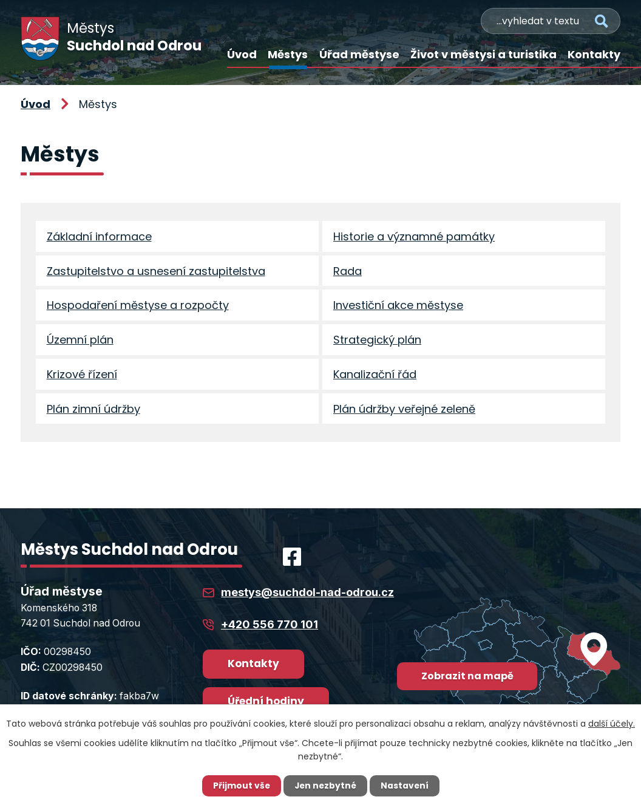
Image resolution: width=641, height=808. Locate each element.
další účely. (611, 723)
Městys (288, 54)
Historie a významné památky (414, 237)
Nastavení (405, 785)
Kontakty (594, 54)
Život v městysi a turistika (483, 54)
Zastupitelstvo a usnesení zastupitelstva (156, 272)
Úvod (242, 54)
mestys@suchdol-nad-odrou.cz (307, 597)
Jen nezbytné (325, 785)
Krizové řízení (82, 377)
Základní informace (99, 237)
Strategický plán (377, 342)
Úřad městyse (359, 54)
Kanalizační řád (374, 377)
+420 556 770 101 (269, 629)
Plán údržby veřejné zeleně (404, 413)
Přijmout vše (240, 785)
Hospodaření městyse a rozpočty (138, 307)
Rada (347, 272)
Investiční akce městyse (398, 307)
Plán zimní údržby (93, 413)
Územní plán (80, 342)
